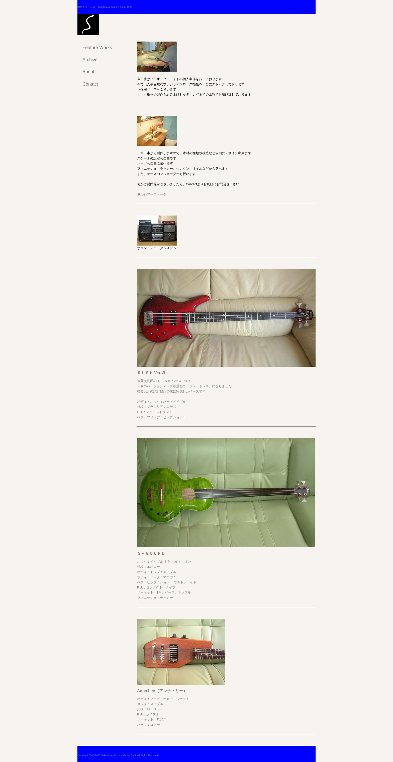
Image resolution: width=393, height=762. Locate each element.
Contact (90, 84)
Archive (89, 59)
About (88, 71)
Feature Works (97, 47)
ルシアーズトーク (153, 194)
